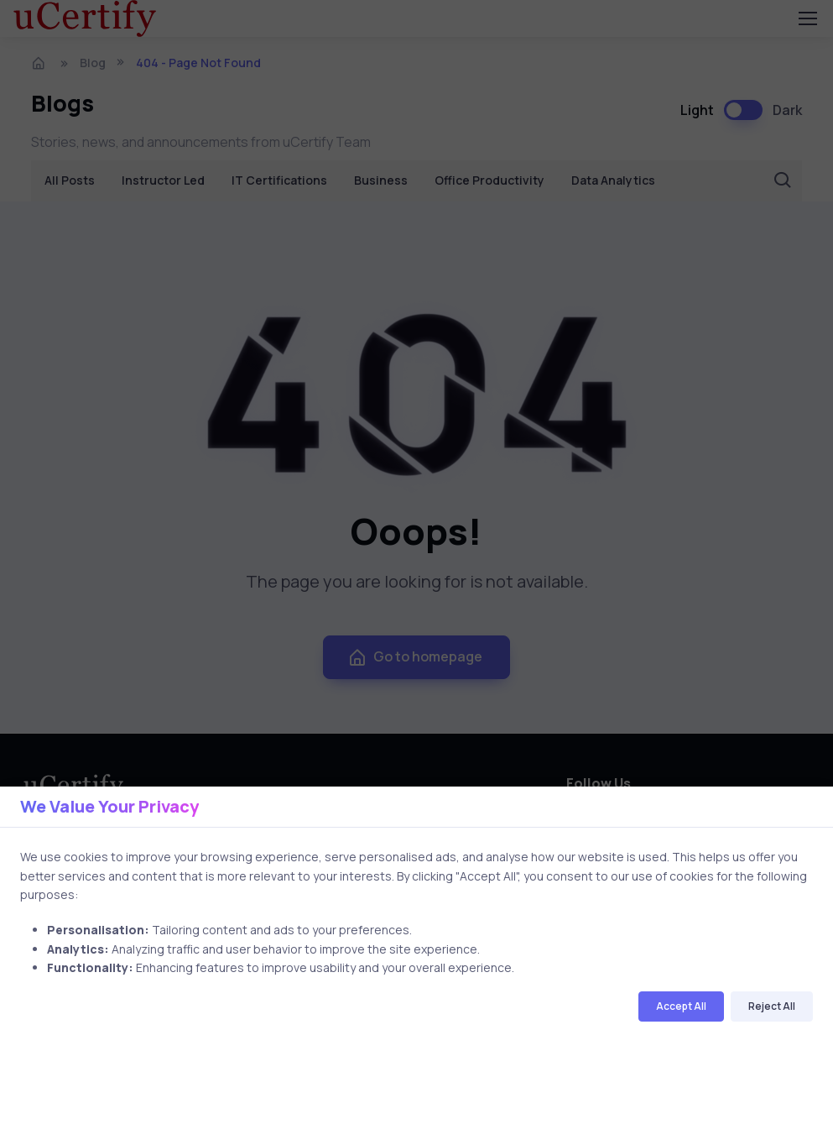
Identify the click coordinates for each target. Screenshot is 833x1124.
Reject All (771, 1006)
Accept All (681, 1006)
